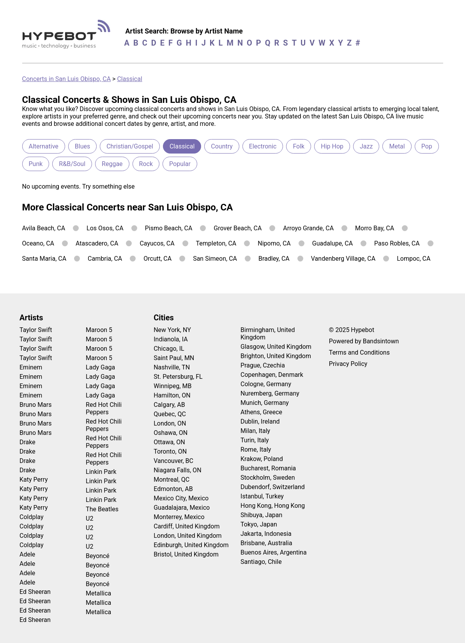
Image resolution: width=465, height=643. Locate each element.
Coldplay (31, 517)
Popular (180, 164)
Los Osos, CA (105, 228)
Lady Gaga (100, 367)
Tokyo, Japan (258, 524)
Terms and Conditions (359, 352)
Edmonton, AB (173, 489)
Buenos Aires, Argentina (273, 552)
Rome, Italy (255, 449)
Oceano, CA (38, 243)
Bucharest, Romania (268, 468)
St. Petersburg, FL (178, 376)
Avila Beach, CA (43, 228)
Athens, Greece (261, 412)
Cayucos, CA (157, 243)
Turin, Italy (254, 440)
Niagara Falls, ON (177, 470)
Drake (27, 442)
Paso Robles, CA (397, 243)
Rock (146, 164)
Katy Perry (33, 479)
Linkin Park (101, 471)
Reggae (112, 164)
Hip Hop (332, 146)
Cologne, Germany (265, 384)
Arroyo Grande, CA (308, 228)
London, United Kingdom (187, 535)
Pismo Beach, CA (169, 228)
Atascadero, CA (97, 243)
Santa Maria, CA (44, 258)
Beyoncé (98, 556)
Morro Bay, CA (374, 228)
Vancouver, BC (173, 461)
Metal (397, 146)
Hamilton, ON (172, 395)
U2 (89, 518)
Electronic (263, 146)
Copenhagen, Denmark (271, 374)
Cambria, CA (105, 258)
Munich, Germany (264, 402)
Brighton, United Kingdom (275, 356)
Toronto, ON (170, 451)
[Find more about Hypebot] (68, 37)
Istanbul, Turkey (262, 496)
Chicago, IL (169, 348)
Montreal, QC (171, 479)
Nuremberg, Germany (269, 393)
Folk (298, 146)
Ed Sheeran (35, 591)
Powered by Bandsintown (364, 341)
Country (222, 146)
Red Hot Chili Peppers (104, 408)
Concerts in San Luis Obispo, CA (66, 79)
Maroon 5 (99, 330)
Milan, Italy (255, 431)
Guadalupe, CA (332, 243)
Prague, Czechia (262, 365)
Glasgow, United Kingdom (275, 346)
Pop (426, 146)
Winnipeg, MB (172, 386)
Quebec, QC (170, 414)
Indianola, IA (170, 339)
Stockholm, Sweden (267, 477)
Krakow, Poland (261, 459)
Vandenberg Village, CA (343, 258)
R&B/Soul (72, 164)
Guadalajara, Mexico (182, 507)
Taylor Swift (35, 330)
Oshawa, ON (170, 432)
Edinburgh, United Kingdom (191, 545)
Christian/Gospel (129, 146)
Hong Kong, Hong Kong (272, 505)
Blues (82, 146)
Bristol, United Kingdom (186, 554)
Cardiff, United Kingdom (186, 526)
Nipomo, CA (274, 243)
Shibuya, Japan (261, 515)
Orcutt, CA (157, 258)
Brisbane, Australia (266, 543)
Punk (36, 164)
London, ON (170, 423)
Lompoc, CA (413, 258)
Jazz (366, 146)
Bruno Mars (35, 404)
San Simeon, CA (215, 258)
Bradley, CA (274, 258)
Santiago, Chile (261, 561)
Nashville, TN (172, 367)
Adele (27, 554)
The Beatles (102, 509)
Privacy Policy (348, 363)
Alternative (43, 146)
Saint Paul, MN (174, 358)
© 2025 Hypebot (351, 330)
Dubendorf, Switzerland (272, 487)
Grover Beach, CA (238, 228)
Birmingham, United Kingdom (267, 333)
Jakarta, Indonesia (266, 533)
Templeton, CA (216, 243)
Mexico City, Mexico (181, 498)
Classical (129, 79)
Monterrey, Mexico (179, 517)
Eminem (30, 367)
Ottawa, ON (169, 442)
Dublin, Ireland (260, 421)
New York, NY (172, 330)
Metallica (98, 593)
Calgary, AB (169, 404)
